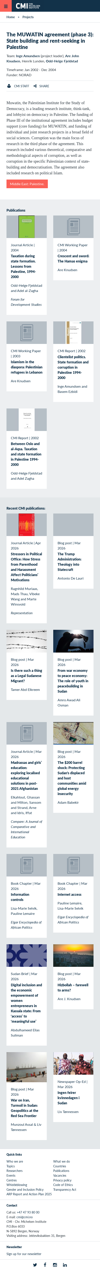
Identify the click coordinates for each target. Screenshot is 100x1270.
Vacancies (59, 1175)
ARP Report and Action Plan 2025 (29, 1194)
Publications (61, 1170)
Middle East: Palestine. (27, 183)
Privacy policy (62, 1180)
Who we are (14, 1161)
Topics (10, 1166)
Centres (11, 1180)
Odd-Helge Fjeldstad (62, 60)
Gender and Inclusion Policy (25, 1189)
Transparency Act (64, 1189)
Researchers (14, 1170)
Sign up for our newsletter (23, 1254)
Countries (59, 1166)
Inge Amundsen (28, 55)
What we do (61, 1161)
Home (10, 17)
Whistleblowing (16, 1185)
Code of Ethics (63, 1185)
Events (10, 1175)
